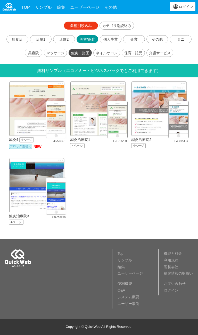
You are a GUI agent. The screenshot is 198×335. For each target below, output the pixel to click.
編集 (61, 7)
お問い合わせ (175, 284)
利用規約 (171, 260)
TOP (25, 7)
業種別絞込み (81, 26)
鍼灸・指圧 (80, 53)
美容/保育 (87, 39)
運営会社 (171, 267)
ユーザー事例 (128, 304)
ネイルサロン (107, 53)
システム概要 (128, 297)
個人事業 (110, 39)
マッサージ (55, 53)
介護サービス (160, 53)
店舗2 (64, 39)
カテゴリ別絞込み (116, 26)
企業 (134, 39)
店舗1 (40, 39)
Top (120, 253)
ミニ (180, 39)
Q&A (121, 290)
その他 (110, 7)
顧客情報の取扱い (178, 273)
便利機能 (125, 284)
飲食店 (17, 39)
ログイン (186, 7)
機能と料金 (173, 253)
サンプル (43, 7)
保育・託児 (133, 53)
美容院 (33, 53)
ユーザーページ (84, 7)
